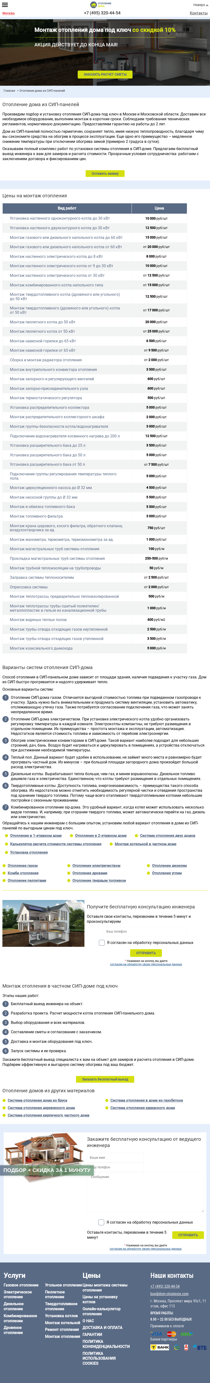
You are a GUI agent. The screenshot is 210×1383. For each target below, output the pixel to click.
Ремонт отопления (62, 1329)
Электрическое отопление (18, 1294)
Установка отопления (29, 852)
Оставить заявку (105, 173)
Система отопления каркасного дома (142, 1108)
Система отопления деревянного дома (41, 1108)
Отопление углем (167, 873)
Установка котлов (61, 1316)
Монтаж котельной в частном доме (145, 844)
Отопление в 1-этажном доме (36, 835)
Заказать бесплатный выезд (105, 1079)
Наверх (199, 5)
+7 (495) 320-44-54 (102, 12)
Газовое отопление (21, 1285)
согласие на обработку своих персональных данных (146, 964)
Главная (9, 90)
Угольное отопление (63, 1285)
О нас (88, 1321)
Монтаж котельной (62, 1323)
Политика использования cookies (99, 1358)
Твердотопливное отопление (61, 1306)
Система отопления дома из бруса (37, 1100)
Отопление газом (23, 866)
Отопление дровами (89, 873)
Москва (8, 13)
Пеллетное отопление (55, 1294)
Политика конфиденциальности (106, 1344)
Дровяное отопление (13, 1330)
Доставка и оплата (102, 1327)
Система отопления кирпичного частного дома (48, 1115)
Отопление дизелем (169, 866)
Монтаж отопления (62, 1336)
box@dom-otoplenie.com (169, 1294)
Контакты (199, 13)
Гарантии (92, 1334)
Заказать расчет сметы (105, 74)
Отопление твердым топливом (99, 880)
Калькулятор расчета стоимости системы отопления (55, 844)
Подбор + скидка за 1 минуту (46, 1170)
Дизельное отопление (14, 1306)
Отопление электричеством (96, 866)
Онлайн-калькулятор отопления (102, 1311)
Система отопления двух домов (167, 835)
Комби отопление (23, 873)
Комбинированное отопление (20, 1318)
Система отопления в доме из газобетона (146, 1100)
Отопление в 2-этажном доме (101, 835)
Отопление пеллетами (27, 880)
